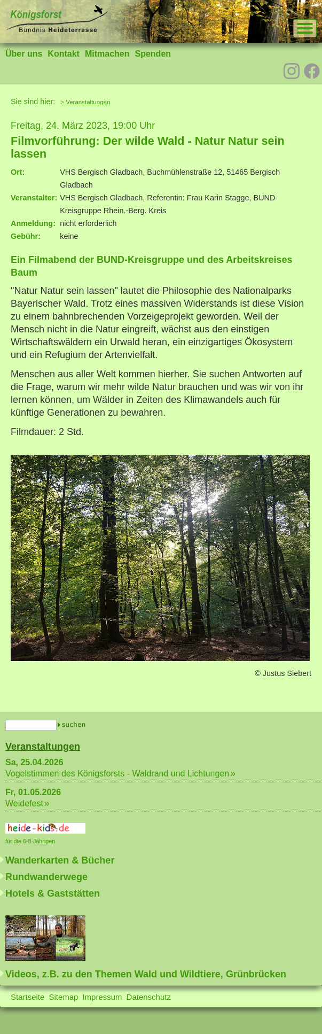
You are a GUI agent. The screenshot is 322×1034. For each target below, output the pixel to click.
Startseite (27, 996)
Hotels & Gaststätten (52, 893)
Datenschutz (149, 996)
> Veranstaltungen (85, 102)
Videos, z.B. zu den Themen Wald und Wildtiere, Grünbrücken (145, 974)
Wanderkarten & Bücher (59, 860)
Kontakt (64, 53)
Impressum (102, 996)
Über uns (23, 53)
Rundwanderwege (46, 877)
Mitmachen (107, 53)
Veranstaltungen (42, 746)
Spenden (153, 53)
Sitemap (63, 996)
